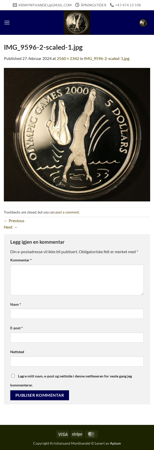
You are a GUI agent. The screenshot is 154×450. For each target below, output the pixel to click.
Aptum (115, 443)
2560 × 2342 (68, 58)
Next (10, 226)
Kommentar (21, 260)
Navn (15, 304)
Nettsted (17, 352)
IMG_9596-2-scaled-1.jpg (106, 58)
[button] (7, 22)
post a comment (67, 212)
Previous (14, 220)
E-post (16, 328)
